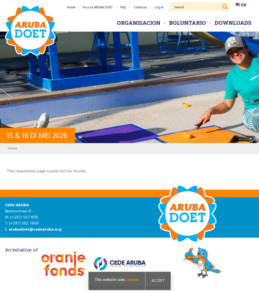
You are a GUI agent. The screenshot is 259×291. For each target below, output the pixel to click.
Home (71, 7)
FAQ (123, 7)
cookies (132, 280)
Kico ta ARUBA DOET (98, 7)
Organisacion (138, 22)
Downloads (233, 22)
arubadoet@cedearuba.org (35, 229)
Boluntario (187, 22)
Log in (159, 7)
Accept (158, 281)
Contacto (140, 7)
